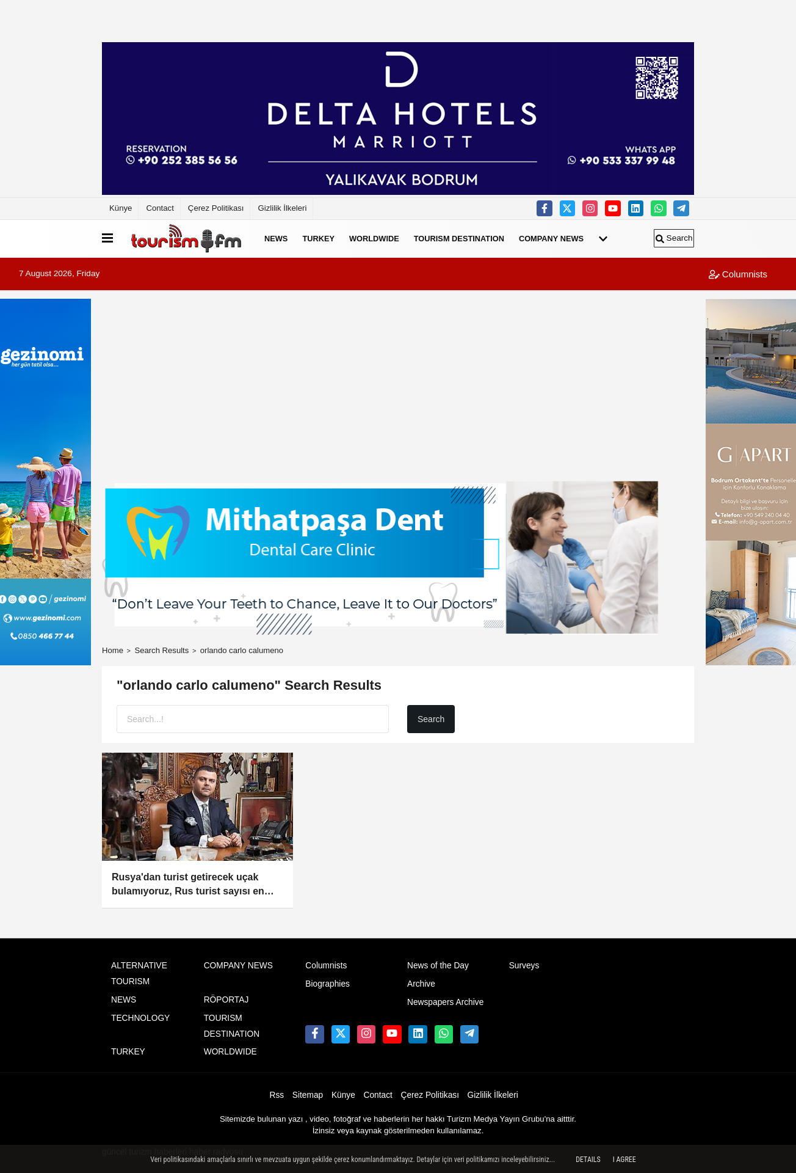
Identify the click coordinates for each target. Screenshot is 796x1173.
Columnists (738, 274)
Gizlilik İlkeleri (282, 208)
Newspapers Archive (445, 1002)
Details (588, 1159)
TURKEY (318, 238)
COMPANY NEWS (551, 238)
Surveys (524, 965)
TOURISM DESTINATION (459, 238)
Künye (120, 208)
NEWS (276, 238)
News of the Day (438, 965)
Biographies (327, 983)
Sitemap (307, 1095)
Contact (159, 208)
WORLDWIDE (374, 238)
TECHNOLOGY (140, 1018)
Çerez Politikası (216, 208)
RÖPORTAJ (226, 999)
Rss (277, 1095)
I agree (624, 1159)
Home (112, 650)
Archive (421, 983)
